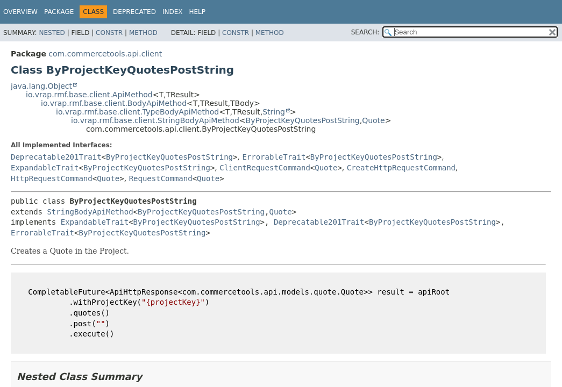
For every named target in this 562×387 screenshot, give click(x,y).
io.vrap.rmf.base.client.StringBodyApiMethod (155, 120)
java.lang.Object (41, 86)
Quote (373, 120)
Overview (20, 12)
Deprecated (134, 12)
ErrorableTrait (273, 157)
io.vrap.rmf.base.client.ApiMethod (89, 94)
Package (59, 12)
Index (172, 12)
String (273, 112)
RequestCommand (161, 178)
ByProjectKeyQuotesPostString (303, 120)
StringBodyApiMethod (90, 211)
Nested (52, 33)
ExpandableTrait (45, 167)
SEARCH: (365, 32)
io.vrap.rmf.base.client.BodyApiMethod (114, 103)
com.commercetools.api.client (105, 53)
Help (197, 12)
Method (143, 33)
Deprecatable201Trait (56, 157)
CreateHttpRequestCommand (401, 167)
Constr (109, 33)
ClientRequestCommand (264, 167)
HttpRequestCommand (52, 178)
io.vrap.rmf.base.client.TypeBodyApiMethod (137, 112)
